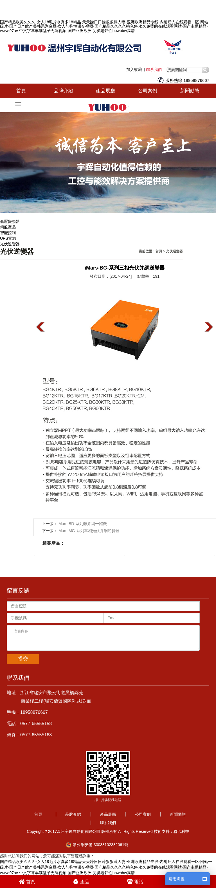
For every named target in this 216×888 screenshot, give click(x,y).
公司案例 (147, 90)
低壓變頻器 (10, 221)
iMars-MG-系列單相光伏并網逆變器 (89, 530)
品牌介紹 (63, 90)
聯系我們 (154, 69)
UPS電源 (8, 238)
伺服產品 (8, 227)
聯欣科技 (181, 831)
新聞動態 (189, 90)
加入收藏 (134, 69)
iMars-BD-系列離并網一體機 (82, 523)
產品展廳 (105, 90)
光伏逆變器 (10, 244)
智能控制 (8, 232)
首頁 (21, 90)
